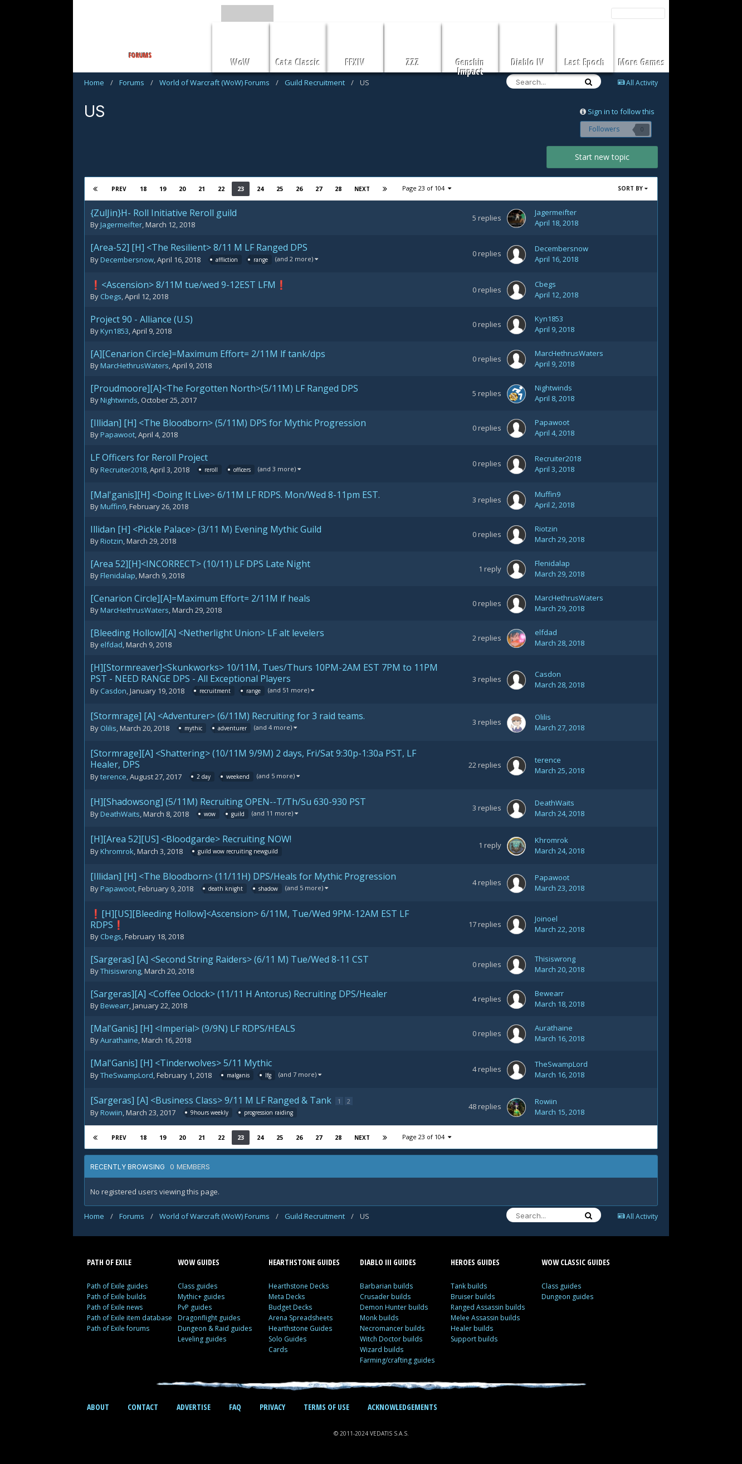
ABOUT (98, 1407)
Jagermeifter (121, 224)
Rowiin (111, 1113)
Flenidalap (117, 575)
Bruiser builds (473, 1296)
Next (361, 189)
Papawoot (117, 435)
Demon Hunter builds (394, 1307)
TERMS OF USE (326, 1407)
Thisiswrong (120, 971)
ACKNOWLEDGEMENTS (402, 1407)
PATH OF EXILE (109, 1262)
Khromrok (117, 852)
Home (98, 82)
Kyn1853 (114, 331)
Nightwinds (119, 400)
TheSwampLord (126, 1076)
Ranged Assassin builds (488, 1307)
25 (279, 188)
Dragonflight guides (209, 1318)
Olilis (108, 729)
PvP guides (195, 1307)
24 (259, 188)
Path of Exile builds (116, 1296)
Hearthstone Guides (300, 1328)
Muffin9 (113, 506)
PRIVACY (272, 1407)
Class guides (197, 1286)
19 (162, 188)
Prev (118, 189)
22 (220, 188)
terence (113, 777)
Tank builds (469, 1286)
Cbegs (110, 296)
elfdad (111, 645)
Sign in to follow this (621, 111)
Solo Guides (287, 1339)
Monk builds (379, 1318)
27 (318, 188)
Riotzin (111, 541)
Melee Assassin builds (485, 1318)
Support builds (474, 1339)
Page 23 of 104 (426, 188)
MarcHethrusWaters (134, 365)
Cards (278, 1349)
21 (201, 188)
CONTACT (143, 1407)
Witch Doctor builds (391, 1339)
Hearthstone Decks (299, 1286)
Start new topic (602, 157)
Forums (136, 82)
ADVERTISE (194, 1407)
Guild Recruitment (319, 82)
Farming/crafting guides (397, 1360)
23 (240, 188)
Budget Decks (290, 1307)
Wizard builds (381, 1349)
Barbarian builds (386, 1286)
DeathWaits (120, 814)
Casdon (113, 691)
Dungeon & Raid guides (215, 1328)
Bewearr (114, 1006)
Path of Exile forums (118, 1328)
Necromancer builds (392, 1328)
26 (298, 188)
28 (337, 188)
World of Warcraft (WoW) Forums (219, 82)
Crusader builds (385, 1296)
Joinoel (546, 919)
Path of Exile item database (129, 1318)
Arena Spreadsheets (301, 1318)
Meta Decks (287, 1296)
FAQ (235, 1407)
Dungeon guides (567, 1296)
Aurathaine (119, 1040)
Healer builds (472, 1328)
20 (181, 188)
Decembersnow (127, 260)
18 (142, 188)
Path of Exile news (115, 1307)
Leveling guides (202, 1339)
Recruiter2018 (123, 470)
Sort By (633, 188)
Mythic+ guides (201, 1296)
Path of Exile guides (117, 1286)
